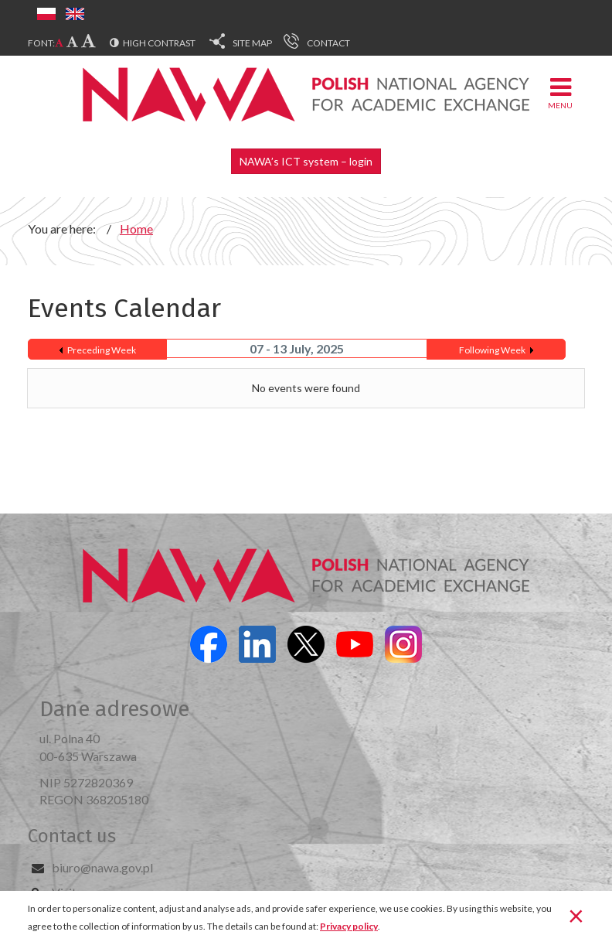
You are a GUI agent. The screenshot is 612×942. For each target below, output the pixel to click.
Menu (560, 92)
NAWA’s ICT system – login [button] (306, 161)
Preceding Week (101, 350)
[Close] (576, 915)
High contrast (159, 43)
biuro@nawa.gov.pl (102, 867)
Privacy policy (349, 926)
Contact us (72, 836)
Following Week (492, 350)
